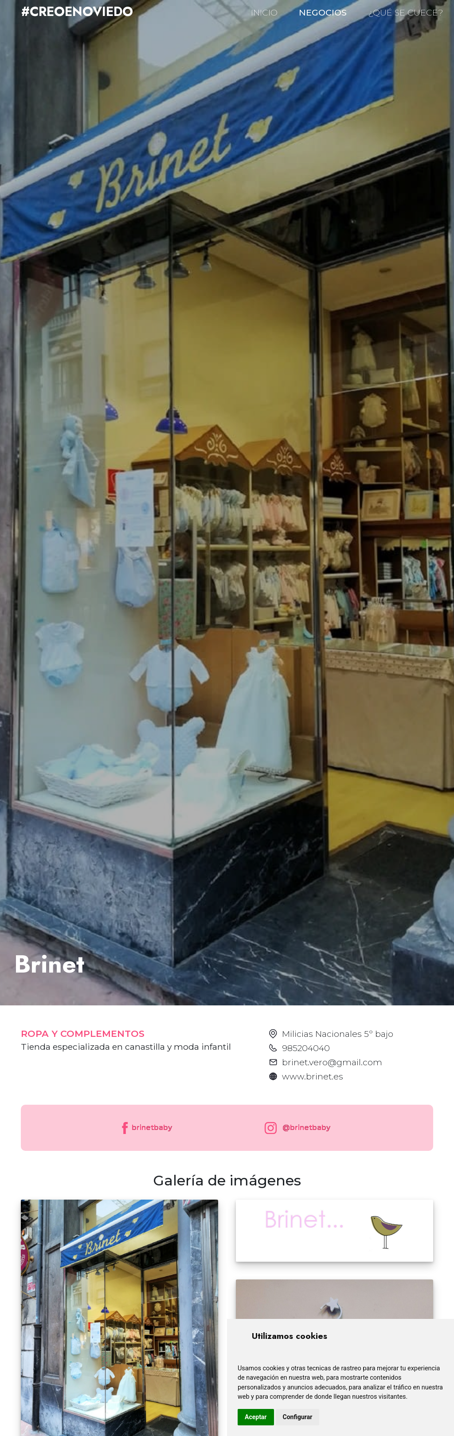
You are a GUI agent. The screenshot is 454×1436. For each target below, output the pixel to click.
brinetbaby (146, 1128)
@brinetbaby (295, 1128)
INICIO (264, 12)
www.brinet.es (312, 1076)
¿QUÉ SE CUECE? (405, 12)
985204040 (306, 1048)
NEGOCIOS (323, 12)
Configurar (298, 1416)
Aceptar (256, 1416)
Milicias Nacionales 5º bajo (337, 1033)
